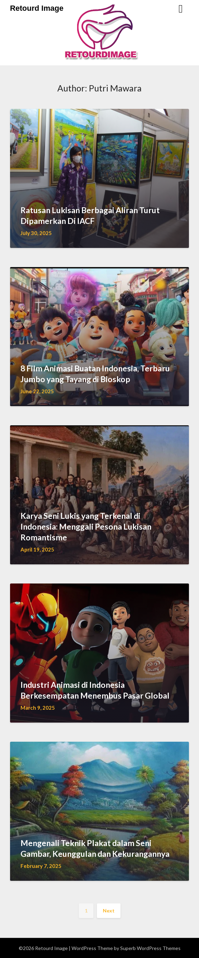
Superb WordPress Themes (150, 948)
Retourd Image (37, 8)
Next (109, 910)
